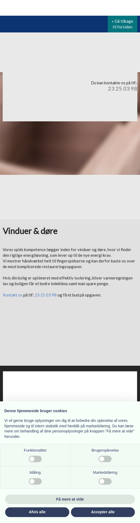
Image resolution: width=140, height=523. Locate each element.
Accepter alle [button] (103, 512)
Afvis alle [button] (37, 512)
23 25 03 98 (122, 88)
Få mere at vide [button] (70, 499)
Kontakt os (12, 294)
